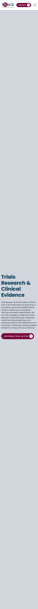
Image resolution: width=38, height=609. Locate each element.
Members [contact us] (24, 5)
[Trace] (7, 5)
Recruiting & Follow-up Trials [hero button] (18, 336)
